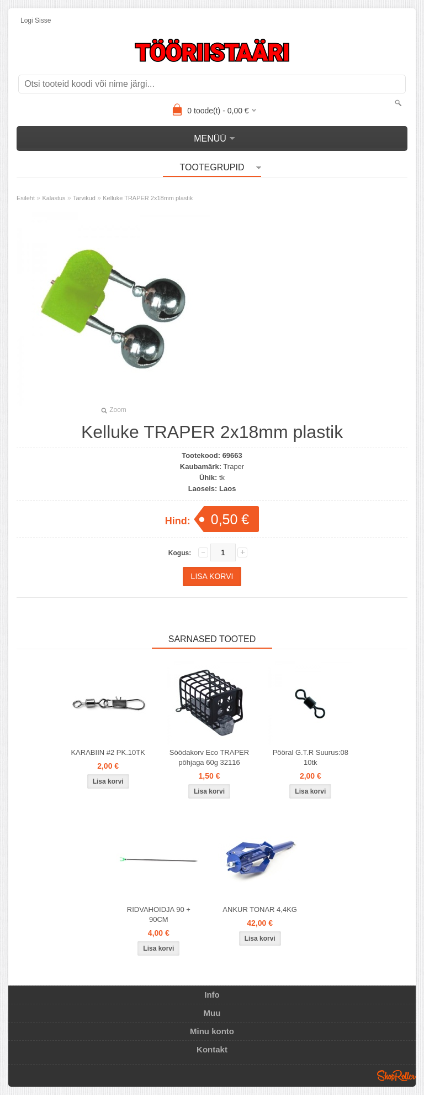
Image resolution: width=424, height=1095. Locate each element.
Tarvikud (84, 198)
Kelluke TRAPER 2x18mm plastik (148, 198)
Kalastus (53, 198)
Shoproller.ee (396, 1075)
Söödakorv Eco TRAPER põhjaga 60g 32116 (209, 757)
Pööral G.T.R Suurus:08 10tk (310, 757)
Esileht (26, 198)
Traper (233, 466)
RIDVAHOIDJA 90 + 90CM (158, 914)
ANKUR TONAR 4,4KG (259, 909)
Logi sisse (35, 20)
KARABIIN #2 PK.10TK (108, 752)
